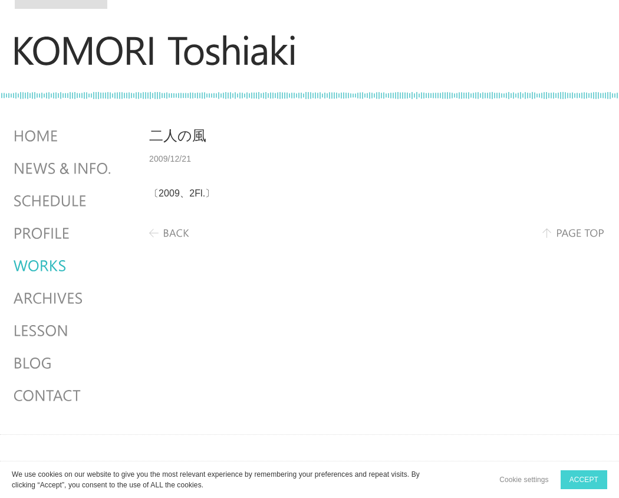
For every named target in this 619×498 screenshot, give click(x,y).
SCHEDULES (64, 201)
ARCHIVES (64, 298)
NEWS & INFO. (64, 169)
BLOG (64, 363)
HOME (64, 136)
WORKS (64, 266)
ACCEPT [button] (583, 480)
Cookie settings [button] (524, 480)
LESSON (64, 331)
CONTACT (64, 396)
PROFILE (64, 234)
